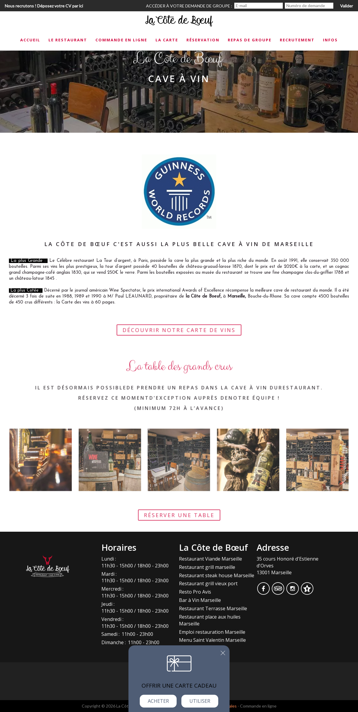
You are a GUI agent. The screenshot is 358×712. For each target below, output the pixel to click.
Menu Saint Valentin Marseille (212, 640)
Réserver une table (179, 520)
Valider (346, 5)
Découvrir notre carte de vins (179, 335)
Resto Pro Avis (195, 592)
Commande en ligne (121, 40)
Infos (330, 40)
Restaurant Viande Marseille (210, 558)
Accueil (30, 40)
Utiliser (199, 701)
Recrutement (297, 40)
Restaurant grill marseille (207, 567)
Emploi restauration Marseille (212, 632)
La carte (167, 40)
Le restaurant (67, 40)
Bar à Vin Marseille (200, 600)
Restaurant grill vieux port (208, 583)
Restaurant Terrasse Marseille (213, 608)
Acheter (158, 701)
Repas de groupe (249, 40)
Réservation (202, 40)
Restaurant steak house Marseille (216, 575)
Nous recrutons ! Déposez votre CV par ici (44, 5)
